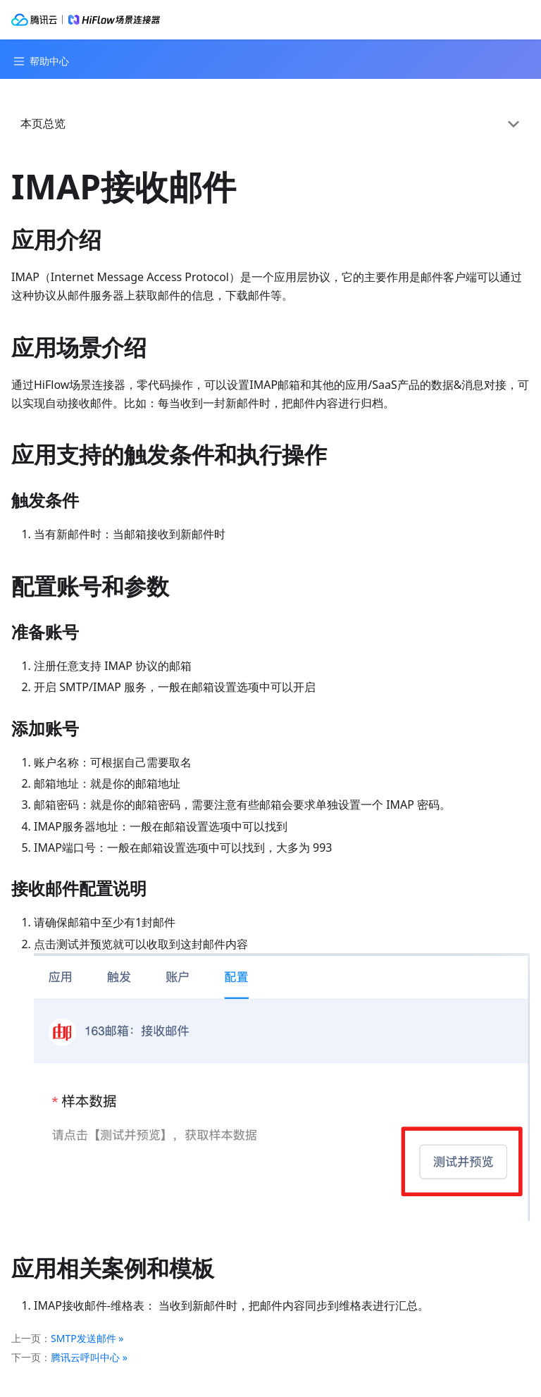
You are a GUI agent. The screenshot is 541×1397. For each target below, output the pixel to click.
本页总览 (43, 123)
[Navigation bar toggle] (39, 61)
